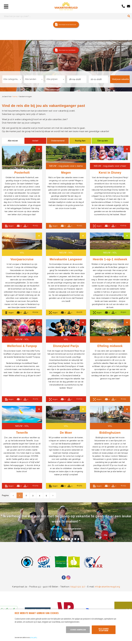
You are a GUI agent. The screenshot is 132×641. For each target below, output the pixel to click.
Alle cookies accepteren (104, 629)
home (14, 96)
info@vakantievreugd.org (107, 586)
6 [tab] (69, 539)
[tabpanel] (66, 522)
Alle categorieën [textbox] (11, 79)
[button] (66, 24)
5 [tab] (66, 539)
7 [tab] (72, 539)
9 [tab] (78, 539)
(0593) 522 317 (77, 586)
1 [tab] (54, 539)
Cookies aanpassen (78, 629)
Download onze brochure (67, 24)
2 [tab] (57, 539)
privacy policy (33, 637)
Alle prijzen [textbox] (52, 79)
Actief (35, 141)
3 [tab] (60, 539)
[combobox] (12, 79)
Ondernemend (57, 141)
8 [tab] (75, 539)
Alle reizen (13, 141)
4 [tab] (63, 539)
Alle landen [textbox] (30, 79)
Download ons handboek (67, 50)
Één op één (103, 141)
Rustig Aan (80, 141)
